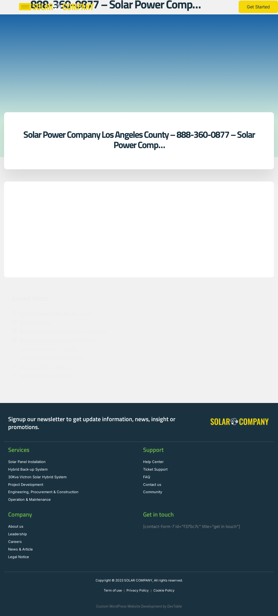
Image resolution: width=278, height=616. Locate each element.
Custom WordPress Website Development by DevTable (139, 606)
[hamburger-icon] (25, 6)
